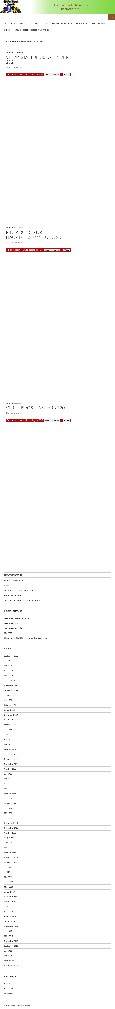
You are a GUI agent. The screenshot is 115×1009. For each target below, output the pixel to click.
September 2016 (11, 946)
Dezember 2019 (11, 857)
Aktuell (23, 23)
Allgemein (18, 52)
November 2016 (11, 941)
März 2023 (8, 744)
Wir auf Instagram (12, 595)
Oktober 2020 (10, 833)
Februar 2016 (10, 960)
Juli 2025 (8, 661)
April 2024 (8, 700)
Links (93, 23)
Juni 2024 (8, 695)
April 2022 (8, 783)
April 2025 (8, 670)
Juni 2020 (8, 842)
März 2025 (8, 675)
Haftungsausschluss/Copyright (18, 590)
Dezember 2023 (11, 715)
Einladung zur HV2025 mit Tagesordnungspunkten (25, 638)
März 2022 (8, 788)
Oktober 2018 (10, 901)
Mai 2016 (8, 956)
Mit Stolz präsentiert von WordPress (17, 1006)
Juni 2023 (8, 734)
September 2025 (11, 656)
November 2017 (11, 926)
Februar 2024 (10, 705)
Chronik (7, 30)
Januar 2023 (9, 754)
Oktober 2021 (10, 803)
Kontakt (101, 23)
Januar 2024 (9, 710)
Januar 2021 (9, 818)
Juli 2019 (8, 867)
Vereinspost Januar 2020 (35, 407)
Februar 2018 (10, 916)
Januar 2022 (9, 798)
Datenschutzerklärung (15, 580)
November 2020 (11, 828)
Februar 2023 (10, 749)
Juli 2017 (8, 931)
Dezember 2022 (11, 759)
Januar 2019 (9, 892)
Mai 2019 (8, 877)
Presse (45, 23)
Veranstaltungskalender (61, 23)
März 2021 (8, 813)
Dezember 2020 (11, 823)
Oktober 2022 (10, 769)
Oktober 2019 (10, 862)
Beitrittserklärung (13, 575)
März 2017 (8, 936)
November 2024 (11, 685)
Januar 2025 (9, 680)
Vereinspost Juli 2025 (13, 623)
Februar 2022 (10, 793)
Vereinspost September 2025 (16, 618)
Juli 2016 (8, 951)
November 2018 (11, 897)
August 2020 (9, 838)
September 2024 (11, 690)
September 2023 (11, 724)
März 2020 (8, 847)
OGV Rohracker (10, 23)
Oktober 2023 (10, 720)
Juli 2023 (8, 729)
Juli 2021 (8, 808)
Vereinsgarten (81, 23)
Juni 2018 (8, 906)
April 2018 (8, 911)
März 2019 (8, 887)
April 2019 (8, 882)
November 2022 (11, 764)
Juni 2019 (8, 872)
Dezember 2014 (11, 965)
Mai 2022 (8, 779)
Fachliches (34, 23)
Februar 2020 (10, 852)
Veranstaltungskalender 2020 (37, 59)
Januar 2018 (9, 921)
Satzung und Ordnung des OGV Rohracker (32, 30)
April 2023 (8, 739)
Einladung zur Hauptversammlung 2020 (36, 235)
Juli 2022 (8, 774)
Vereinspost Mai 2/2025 (14, 628)
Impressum (9, 585)
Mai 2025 (8, 633)
